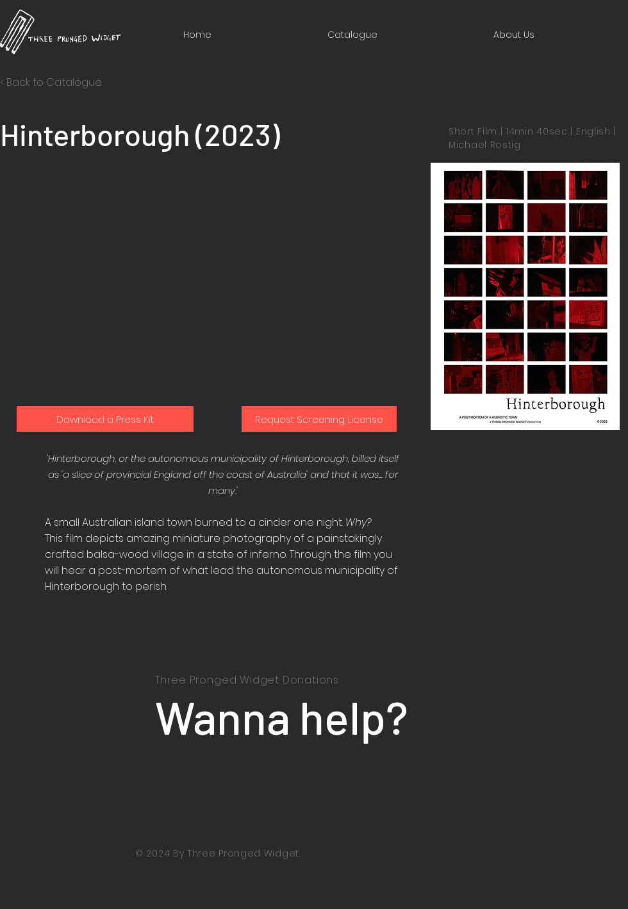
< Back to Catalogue (51, 82)
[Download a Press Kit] (105, 419)
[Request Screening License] (319, 419)
